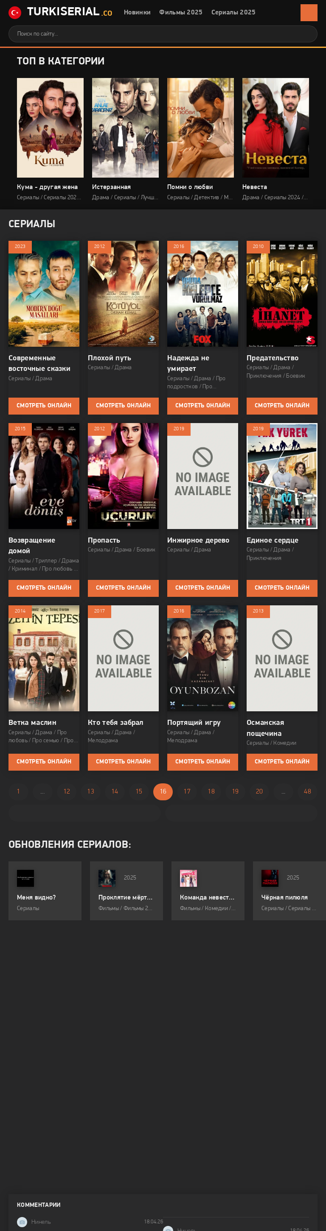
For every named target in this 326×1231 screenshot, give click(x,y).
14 (114, 791)
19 (235, 791)
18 (211, 791)
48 (307, 791)
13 (90, 791)
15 (139, 791)
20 (259, 791)
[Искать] (305, 33)
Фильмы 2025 (181, 12)
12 (66, 791)
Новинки (137, 12)
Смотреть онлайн (44, 406)
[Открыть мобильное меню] (309, 12)
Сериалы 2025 (233, 12)
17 (187, 791)
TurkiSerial (60, 12)
